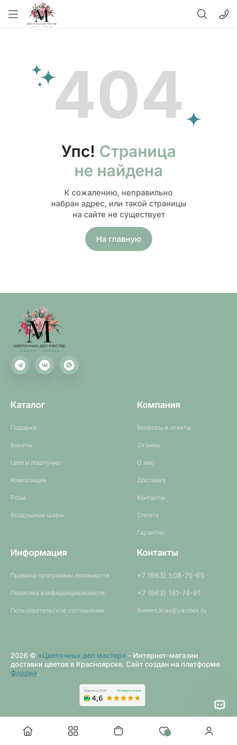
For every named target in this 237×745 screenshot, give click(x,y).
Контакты (151, 497)
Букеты (21, 445)
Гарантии (150, 532)
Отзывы (148, 445)
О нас (145, 462)
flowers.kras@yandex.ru (171, 610)
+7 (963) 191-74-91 (168, 592)
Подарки (23, 427)
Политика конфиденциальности (57, 592)
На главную (118, 239)
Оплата (148, 515)
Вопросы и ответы (164, 427)
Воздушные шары (37, 515)
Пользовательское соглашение (57, 610)
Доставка (151, 480)
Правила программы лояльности (59, 575)
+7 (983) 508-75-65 (171, 575)
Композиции (28, 480)
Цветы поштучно (35, 462)
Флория (23, 672)
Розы (17, 497)
